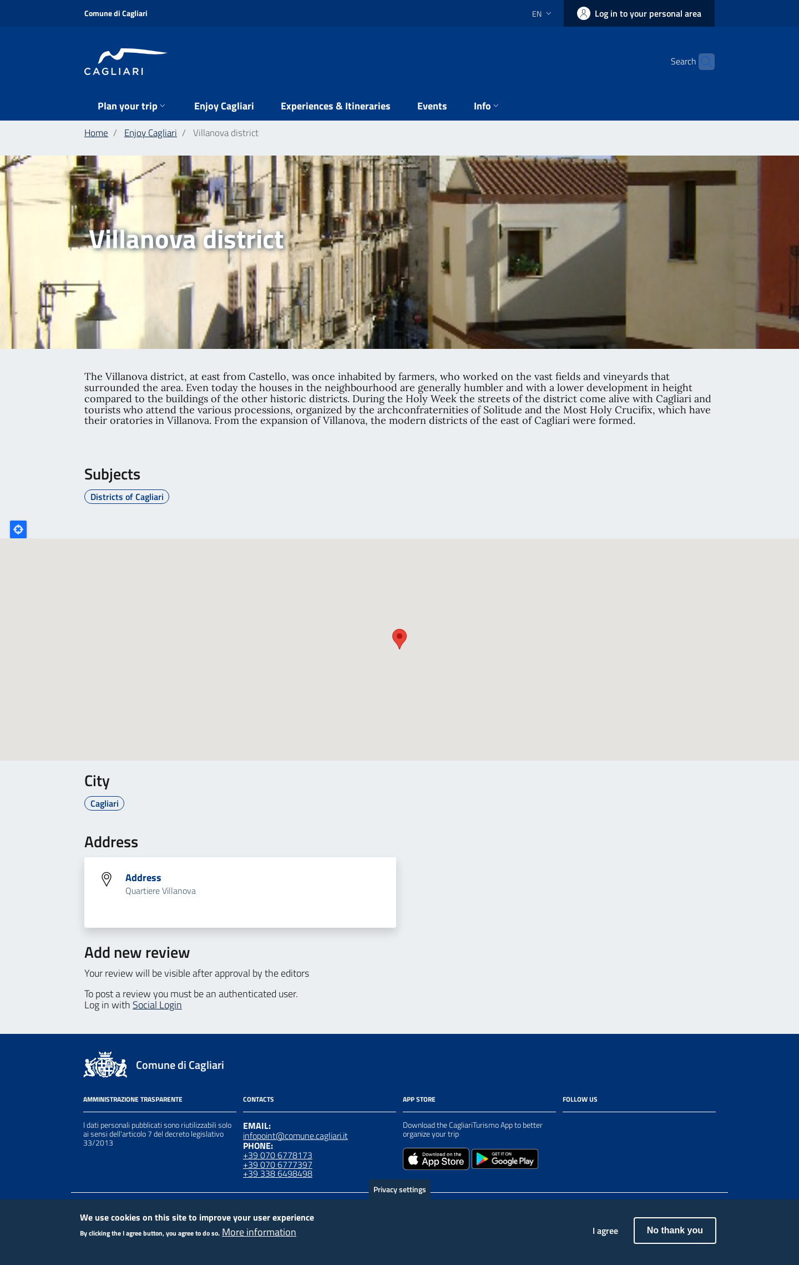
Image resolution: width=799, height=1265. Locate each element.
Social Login (157, 1004)
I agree (605, 1230)
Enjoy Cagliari (150, 132)
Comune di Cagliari (116, 13)
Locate (18, 529)
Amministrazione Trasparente (133, 1099)
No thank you (675, 1230)
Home (96, 132)
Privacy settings (399, 1189)
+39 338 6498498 (277, 1173)
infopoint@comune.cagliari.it (295, 1135)
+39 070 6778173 (277, 1155)
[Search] (701, 61)
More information (259, 1232)
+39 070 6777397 (277, 1164)
